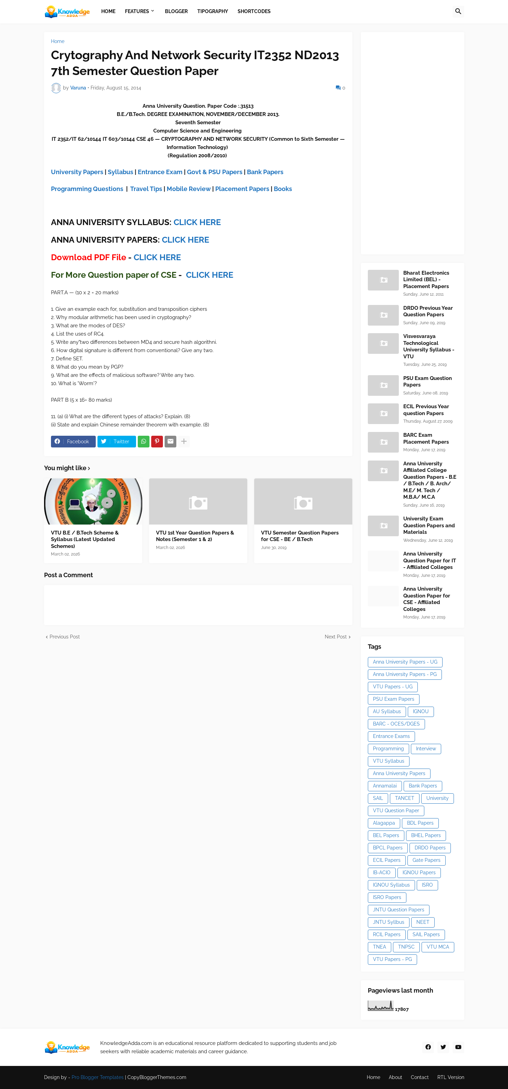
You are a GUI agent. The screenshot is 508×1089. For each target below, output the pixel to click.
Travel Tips (146, 188)
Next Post (336, 636)
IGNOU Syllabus (391, 885)
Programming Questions (87, 188)
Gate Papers (426, 860)
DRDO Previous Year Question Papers (428, 311)
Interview (426, 748)
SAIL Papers (426, 934)
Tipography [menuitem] (212, 11)
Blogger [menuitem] (176, 11)
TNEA (379, 947)
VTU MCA (438, 947)
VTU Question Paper (396, 810)
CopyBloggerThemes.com (156, 1077)
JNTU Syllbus (388, 922)
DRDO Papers (430, 847)
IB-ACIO (382, 872)
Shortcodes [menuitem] (254, 11)
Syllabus (120, 172)
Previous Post (65, 636)
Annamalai (385, 786)
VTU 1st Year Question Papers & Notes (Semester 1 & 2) (195, 536)
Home (57, 41)
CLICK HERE (197, 222)
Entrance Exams (391, 736)
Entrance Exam (160, 172)
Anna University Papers (399, 773)
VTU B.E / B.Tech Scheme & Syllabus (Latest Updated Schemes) (85, 539)
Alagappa (384, 823)
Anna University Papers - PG (405, 674)
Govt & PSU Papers (214, 172)
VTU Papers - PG (392, 959)
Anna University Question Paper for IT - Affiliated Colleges (429, 560)
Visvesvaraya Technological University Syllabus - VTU (428, 346)
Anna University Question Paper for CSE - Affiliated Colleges (426, 599)
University (437, 798)
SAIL (378, 798)
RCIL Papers (387, 934)
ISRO (427, 885)
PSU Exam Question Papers (427, 381)
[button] (458, 12)
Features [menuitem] (137, 11)
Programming (388, 748)
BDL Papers (420, 823)
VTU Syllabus (388, 761)
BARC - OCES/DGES (396, 724)
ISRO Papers (387, 897)
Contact (420, 1077)
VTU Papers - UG (393, 686)
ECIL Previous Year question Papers (426, 409)
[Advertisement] (419, 142)
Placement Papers (242, 188)
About (395, 1077)
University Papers (77, 172)
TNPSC (406, 947)
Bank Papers (265, 172)
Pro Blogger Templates (98, 1077)
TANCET (404, 798)
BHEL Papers (426, 835)
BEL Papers (386, 835)
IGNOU (421, 711)
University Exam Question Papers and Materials (429, 525)
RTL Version (450, 1077)
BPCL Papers (388, 847)
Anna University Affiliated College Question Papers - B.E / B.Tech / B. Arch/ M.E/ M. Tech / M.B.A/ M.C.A (429, 480)
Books (283, 188)
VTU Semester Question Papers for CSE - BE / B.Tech (300, 536)
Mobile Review (189, 188)
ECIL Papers (387, 860)
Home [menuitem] (108, 11)
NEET (422, 922)
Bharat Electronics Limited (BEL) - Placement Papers (426, 279)
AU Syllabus (387, 711)
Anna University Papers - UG (405, 662)
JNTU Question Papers (398, 909)
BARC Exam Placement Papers (426, 438)
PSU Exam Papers (393, 699)
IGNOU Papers (419, 872)
